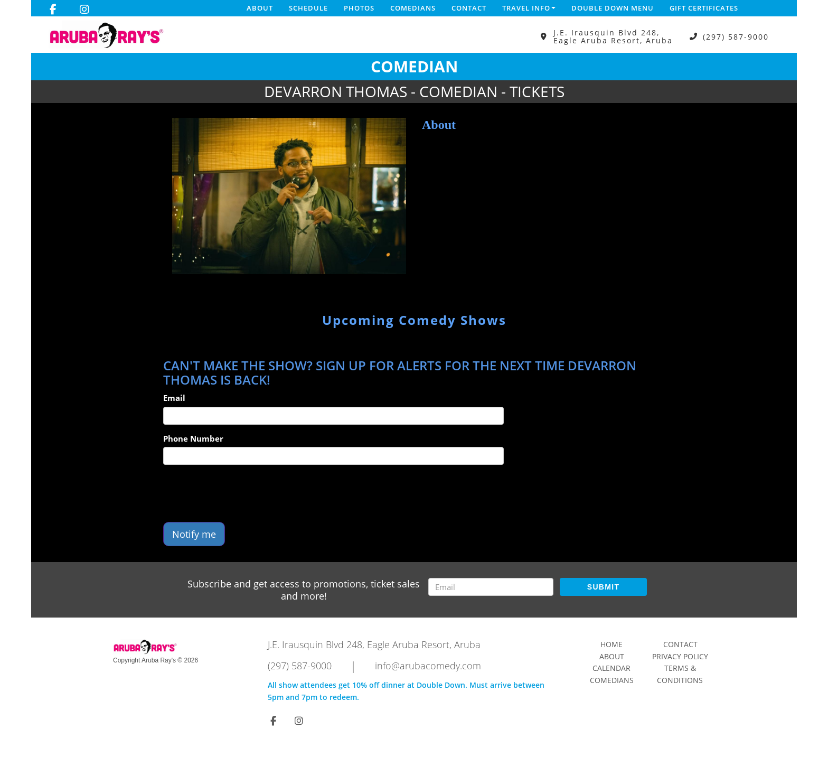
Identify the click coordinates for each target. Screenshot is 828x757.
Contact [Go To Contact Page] (680, 644)
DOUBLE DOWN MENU (612, 8)
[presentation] (243, 493)
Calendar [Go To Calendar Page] (611, 668)
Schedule (308, 8)
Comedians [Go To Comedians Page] (612, 680)
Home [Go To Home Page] (611, 644)
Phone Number (193, 438)
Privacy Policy (680, 656)
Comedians (413, 8)
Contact (468, 8)
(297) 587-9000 (736, 37)
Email (174, 397)
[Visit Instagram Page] (84, 9)
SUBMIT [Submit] (603, 587)
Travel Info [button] (529, 8)
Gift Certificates (704, 8)
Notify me (194, 534)
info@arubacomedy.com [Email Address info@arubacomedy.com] (428, 665)
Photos (359, 8)
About (260, 8)
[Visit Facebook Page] (53, 9)
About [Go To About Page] (611, 656)
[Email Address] (490, 587)
